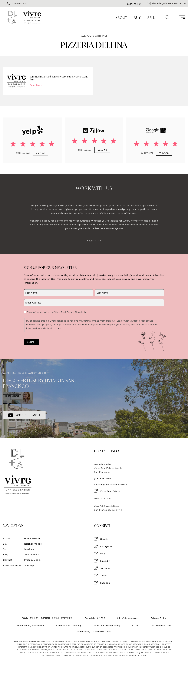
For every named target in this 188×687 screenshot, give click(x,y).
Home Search (32, 538)
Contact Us (134, 3)
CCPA (135, 625)
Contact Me (94, 240)
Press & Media (32, 560)
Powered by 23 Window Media (94, 631)
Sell (151, 17)
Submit (31, 342)
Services (29, 549)
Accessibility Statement (30, 625)
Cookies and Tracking (68, 625)
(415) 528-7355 (102, 478)
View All (40, 153)
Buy (137, 17)
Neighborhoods (33, 544)
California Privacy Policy (106, 625)
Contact (7, 560)
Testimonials (31, 554)
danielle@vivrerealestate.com (111, 484)
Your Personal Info (160, 625)
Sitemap (29, 565)
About (121, 17)
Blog (5, 554)
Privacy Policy (158, 618)
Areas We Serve (12, 565)
